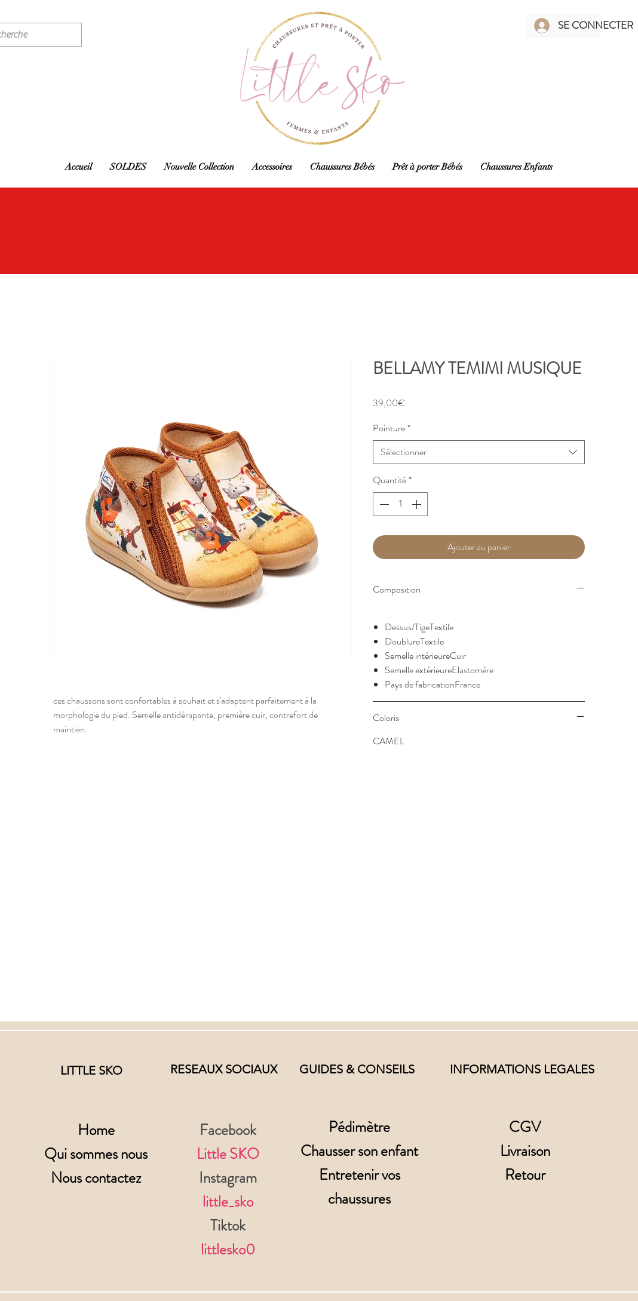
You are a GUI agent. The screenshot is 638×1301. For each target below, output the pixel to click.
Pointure (391, 428)
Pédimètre (359, 1127)
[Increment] (417, 504)
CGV (525, 1127)
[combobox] (479, 452)
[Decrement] (383, 504)
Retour (525, 1175)
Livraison (525, 1151)
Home (96, 1130)
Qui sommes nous (96, 1154)
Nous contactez (96, 1178)
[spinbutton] (400, 504)
